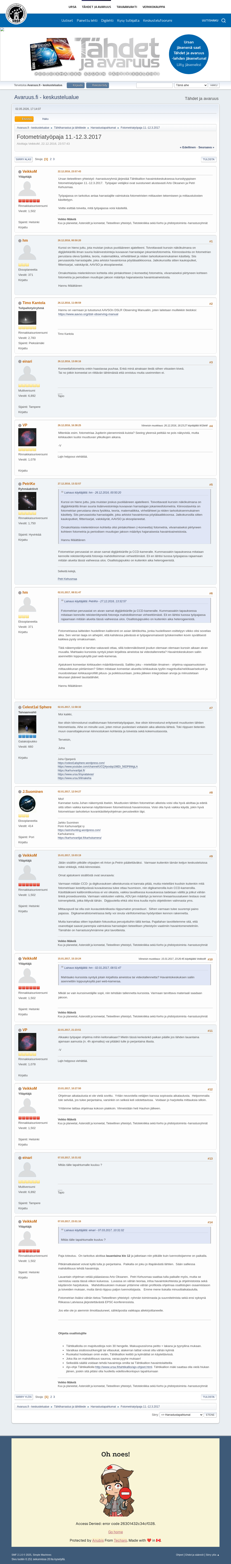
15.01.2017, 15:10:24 (69, 958)
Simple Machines (42, 1554)
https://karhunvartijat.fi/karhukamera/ (80, 837)
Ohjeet (179, 1554)
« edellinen (188, 147)
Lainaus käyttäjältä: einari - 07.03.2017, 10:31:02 (94, 1230)
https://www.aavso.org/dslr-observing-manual (88, 314)
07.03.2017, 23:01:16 (69, 1221)
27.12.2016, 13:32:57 (69, 483)
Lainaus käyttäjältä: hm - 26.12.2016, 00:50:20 (92, 492)
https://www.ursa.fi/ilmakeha (74, 778)
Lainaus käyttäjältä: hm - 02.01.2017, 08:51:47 (92, 967)
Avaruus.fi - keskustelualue (46, 97)
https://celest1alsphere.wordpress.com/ (81, 763)
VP (25, 425)
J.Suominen (33, 792)
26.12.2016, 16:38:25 (69, 425)
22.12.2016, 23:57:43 (69, 171)
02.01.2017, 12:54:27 (69, 791)
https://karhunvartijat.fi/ (71, 770)
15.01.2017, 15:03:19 (69, 855)
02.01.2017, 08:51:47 (69, 592)
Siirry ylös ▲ (212, 1554)
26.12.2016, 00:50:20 (69, 240)
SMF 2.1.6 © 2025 (21, 1554)
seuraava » (206, 147)
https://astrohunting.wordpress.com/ (79, 830)
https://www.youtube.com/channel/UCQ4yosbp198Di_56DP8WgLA (98, 766)
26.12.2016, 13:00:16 (69, 361)
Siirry (155, 1414)
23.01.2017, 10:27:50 (69, 1088)
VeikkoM (30, 171)
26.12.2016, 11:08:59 (69, 302)
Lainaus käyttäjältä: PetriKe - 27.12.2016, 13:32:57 (95, 601)
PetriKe (29, 484)
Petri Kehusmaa (67, 579)
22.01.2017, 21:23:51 (69, 1029)
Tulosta (209, 159)
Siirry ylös (24, 1397)
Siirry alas (23, 159)
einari (27, 361)
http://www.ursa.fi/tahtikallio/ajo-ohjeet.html (123, 1367)
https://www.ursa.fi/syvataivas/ (76, 774)
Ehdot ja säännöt (194, 1554)
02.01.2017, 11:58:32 (69, 707)
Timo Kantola (34, 303)
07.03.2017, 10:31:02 (69, 1157)
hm (25, 240)
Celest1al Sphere (37, 707)
